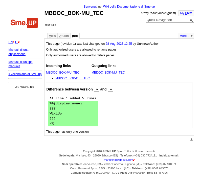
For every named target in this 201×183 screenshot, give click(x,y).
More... (184, 36)
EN (10, 42)
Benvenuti (90, 6)
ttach (64, 36)
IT (16, 42)
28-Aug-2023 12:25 (119, 43)
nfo (75, 36)
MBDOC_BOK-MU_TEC (62, 72)
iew (52, 36)
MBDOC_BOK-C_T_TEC (72, 78)
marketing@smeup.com (118, 159)
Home (24, 23)
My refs (186, 13)
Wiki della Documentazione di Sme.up (129, 6)
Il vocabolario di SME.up (24, 74)
